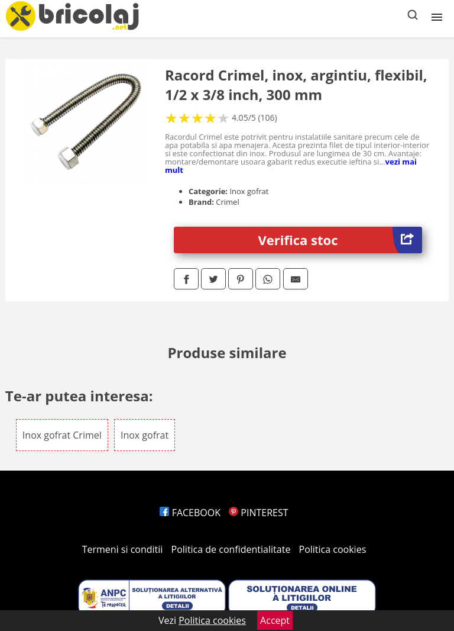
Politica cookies (333, 549)
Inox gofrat (144, 435)
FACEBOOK (190, 512)
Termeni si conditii (122, 549)
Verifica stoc (340, 240)
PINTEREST (258, 512)
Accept (275, 620)
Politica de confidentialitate (231, 549)
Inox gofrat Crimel (62, 435)
